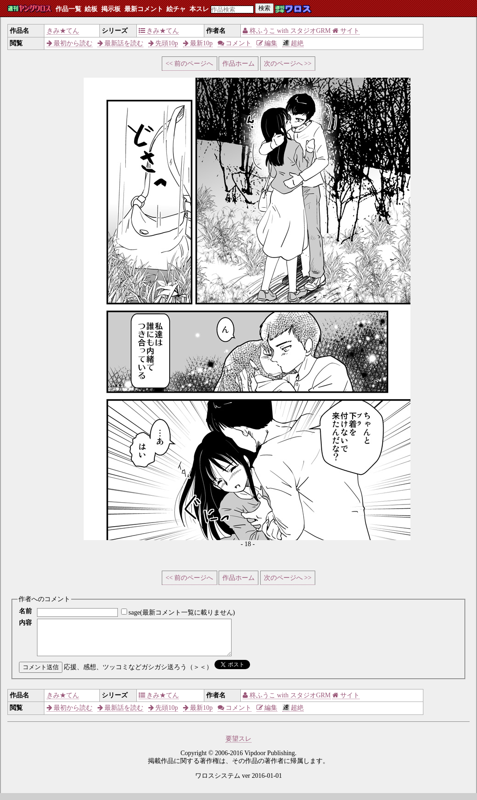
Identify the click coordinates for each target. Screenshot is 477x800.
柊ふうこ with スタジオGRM (286, 30)
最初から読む (70, 43)
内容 (25, 622)
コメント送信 (41, 674)
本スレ (199, 9)
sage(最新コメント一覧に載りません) (181, 612)
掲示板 (111, 9)
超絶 (293, 43)
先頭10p (163, 43)
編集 (267, 43)
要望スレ (238, 745)
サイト (346, 30)
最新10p (198, 43)
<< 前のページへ (189, 63)
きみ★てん (63, 30)
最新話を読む (121, 43)
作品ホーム (238, 63)
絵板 (91, 9)
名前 (25, 611)
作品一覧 (68, 9)
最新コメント (143, 9)
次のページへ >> (288, 63)
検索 (264, 8)
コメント (235, 43)
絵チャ (176, 9)
